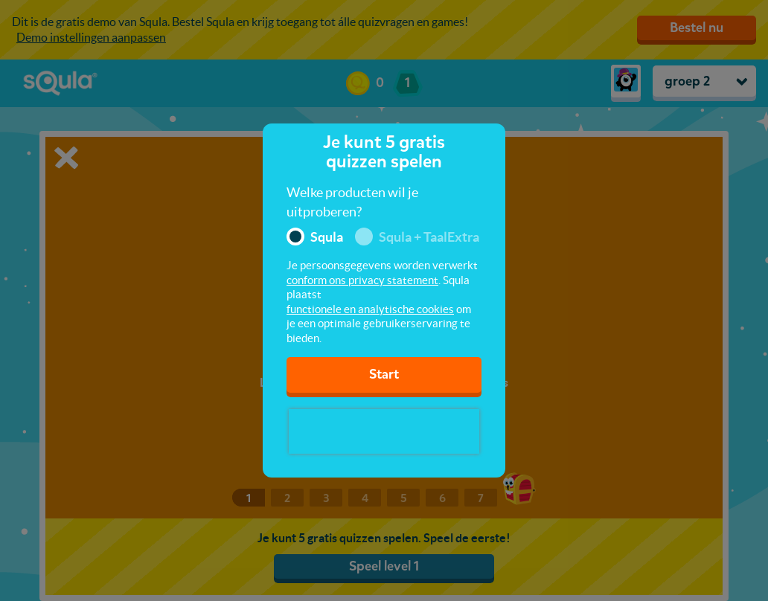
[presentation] (384, 431)
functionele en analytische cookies (370, 309)
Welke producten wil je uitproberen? (352, 201)
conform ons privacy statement (362, 280)
